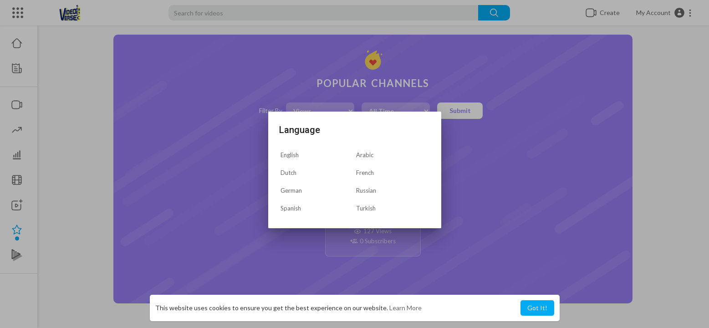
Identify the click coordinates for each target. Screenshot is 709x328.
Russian (366, 190)
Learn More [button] (405, 308)
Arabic (364, 155)
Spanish (291, 208)
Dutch (288, 172)
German (291, 190)
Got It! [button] (537, 308)
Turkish (366, 208)
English (290, 155)
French (365, 172)
